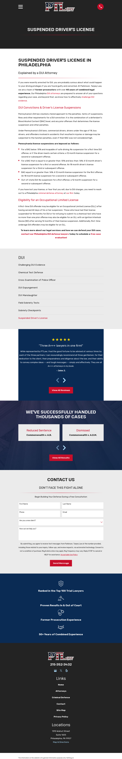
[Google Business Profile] (55, 670)
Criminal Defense (61, 697)
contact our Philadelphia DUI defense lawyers (45, 234)
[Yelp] (66, 670)
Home (61, 685)
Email (65, 512)
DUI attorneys (53, 93)
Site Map (61, 710)
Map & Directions (61, 742)
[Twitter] (61, 670)
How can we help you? (27, 529)
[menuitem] (61, 265)
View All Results (61, 457)
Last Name (67, 504)
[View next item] (64, 380)
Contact (61, 704)
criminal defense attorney (50, 193)
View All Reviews (61, 390)
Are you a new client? (27, 521)
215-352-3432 (61, 664)
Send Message (61, 563)
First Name (23, 504)
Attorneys (61, 691)
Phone (21, 512)
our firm (69, 193)
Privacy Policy (61, 716)
